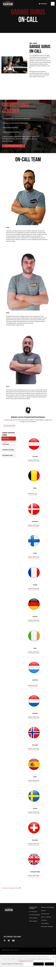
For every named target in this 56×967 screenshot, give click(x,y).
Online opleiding (33, 921)
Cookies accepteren (38, 963)
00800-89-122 (32, 493)
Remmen (43, 910)
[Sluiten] (53, 957)
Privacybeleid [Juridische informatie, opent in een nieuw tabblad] (30, 961)
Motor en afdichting (46, 917)
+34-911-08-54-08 (9, 425)
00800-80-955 (32, 685)
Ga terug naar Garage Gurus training (10, 888)
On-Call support (33, 911)
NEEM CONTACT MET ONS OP (10, 950)
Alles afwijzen (49, 963)
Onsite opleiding (33, 917)
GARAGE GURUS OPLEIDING (33, 908)
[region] (28, 961)
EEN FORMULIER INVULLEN (13, 146)
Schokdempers (45, 923)
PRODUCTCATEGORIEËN (47, 907)
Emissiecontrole (45, 913)
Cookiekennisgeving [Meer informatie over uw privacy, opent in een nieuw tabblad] (22, 961)
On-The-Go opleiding (34, 914)
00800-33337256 (33, 460)
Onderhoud (44, 920)
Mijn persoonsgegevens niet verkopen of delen (12, 963)
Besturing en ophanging (47, 926)
